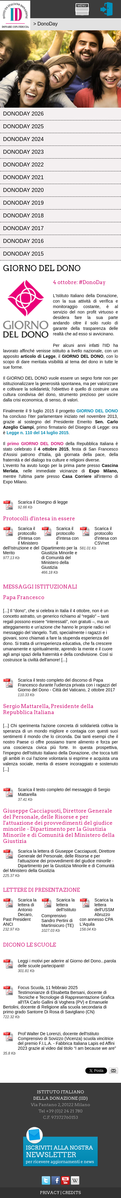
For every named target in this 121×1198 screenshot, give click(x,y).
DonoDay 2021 (23, 177)
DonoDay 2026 (23, 114)
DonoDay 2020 (23, 190)
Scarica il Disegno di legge (43, 502)
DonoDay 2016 (23, 241)
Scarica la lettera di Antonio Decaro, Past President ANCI (19, 912)
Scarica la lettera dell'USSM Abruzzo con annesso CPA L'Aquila (97, 912)
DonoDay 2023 (23, 152)
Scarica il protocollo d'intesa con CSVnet (105, 535)
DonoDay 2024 (23, 139)
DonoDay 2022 (23, 165)
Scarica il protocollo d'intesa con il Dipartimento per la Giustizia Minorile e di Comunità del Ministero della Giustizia (60, 548)
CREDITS (71, 1192)
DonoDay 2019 (23, 203)
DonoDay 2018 (23, 216)
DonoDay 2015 (23, 254)
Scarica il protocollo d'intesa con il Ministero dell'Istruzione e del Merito (21, 540)
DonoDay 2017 (23, 228)
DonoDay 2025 (23, 126)
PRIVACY (50, 1192)
